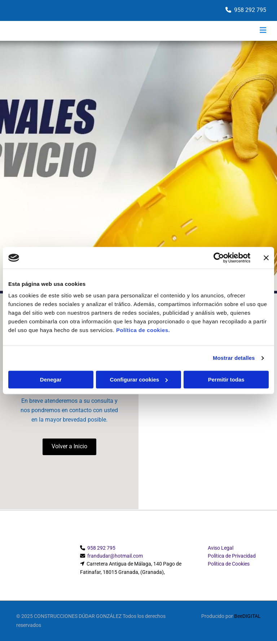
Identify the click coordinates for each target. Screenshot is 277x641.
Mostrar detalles (234, 358)
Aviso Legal (220, 548)
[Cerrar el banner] (266, 257)
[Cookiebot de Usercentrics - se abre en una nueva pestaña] (218, 257)
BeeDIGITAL (247, 616)
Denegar (51, 379)
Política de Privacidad (232, 556)
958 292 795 (250, 9)
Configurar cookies (139, 379)
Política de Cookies (229, 564)
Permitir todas (226, 379)
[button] (69, 447)
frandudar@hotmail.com (115, 556)
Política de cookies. (143, 330)
